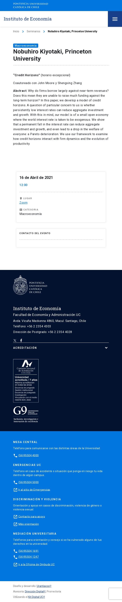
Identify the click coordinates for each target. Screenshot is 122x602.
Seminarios (33, 31)
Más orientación (28, 523)
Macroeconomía (26, 45)
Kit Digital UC (35, 596)
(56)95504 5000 (28, 482)
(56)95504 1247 (28, 556)
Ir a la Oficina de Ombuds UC (36, 564)
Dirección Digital (34, 591)
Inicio (16, 31)
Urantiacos (43, 586)
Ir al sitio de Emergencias (34, 489)
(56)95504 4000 (28, 455)
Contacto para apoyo (31, 516)
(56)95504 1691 (28, 550)
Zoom (23, 202)
